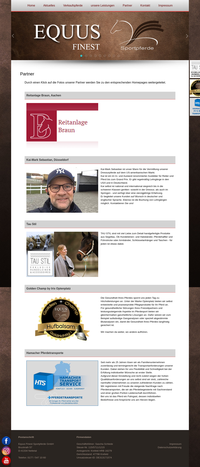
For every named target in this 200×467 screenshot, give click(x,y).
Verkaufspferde (73, 5)
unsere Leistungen (103, 5)
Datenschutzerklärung (170, 447)
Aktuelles (49, 5)
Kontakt (145, 5)
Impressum (165, 5)
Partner (127, 5)
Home (31, 5)
